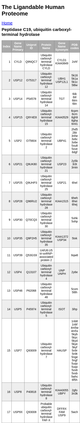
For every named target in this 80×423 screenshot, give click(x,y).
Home (7, 23)
